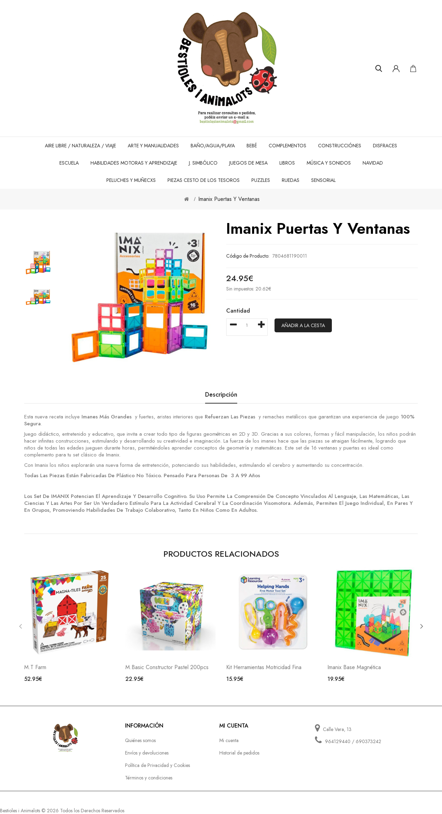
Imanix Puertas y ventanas (229, 199)
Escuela (69, 162)
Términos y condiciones (148, 777)
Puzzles (260, 180)
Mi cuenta (229, 740)
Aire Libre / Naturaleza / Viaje (80, 145)
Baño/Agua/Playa (213, 145)
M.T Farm (35, 667)
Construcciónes (339, 145)
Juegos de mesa (248, 162)
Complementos (287, 145)
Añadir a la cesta (303, 325)
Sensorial (323, 180)
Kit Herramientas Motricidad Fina (263, 667)
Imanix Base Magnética (354, 667)
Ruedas (290, 180)
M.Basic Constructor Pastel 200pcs (167, 667)
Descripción (221, 395)
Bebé (252, 145)
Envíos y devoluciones (147, 752)
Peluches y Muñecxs (131, 180)
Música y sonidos (329, 162)
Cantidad (238, 311)
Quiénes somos (140, 740)
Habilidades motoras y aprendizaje (133, 162)
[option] (38, 262)
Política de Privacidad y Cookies (157, 765)
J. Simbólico (203, 162)
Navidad (373, 162)
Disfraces (385, 145)
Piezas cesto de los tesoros (203, 180)
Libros (287, 162)
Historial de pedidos (239, 752)
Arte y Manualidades (153, 145)
